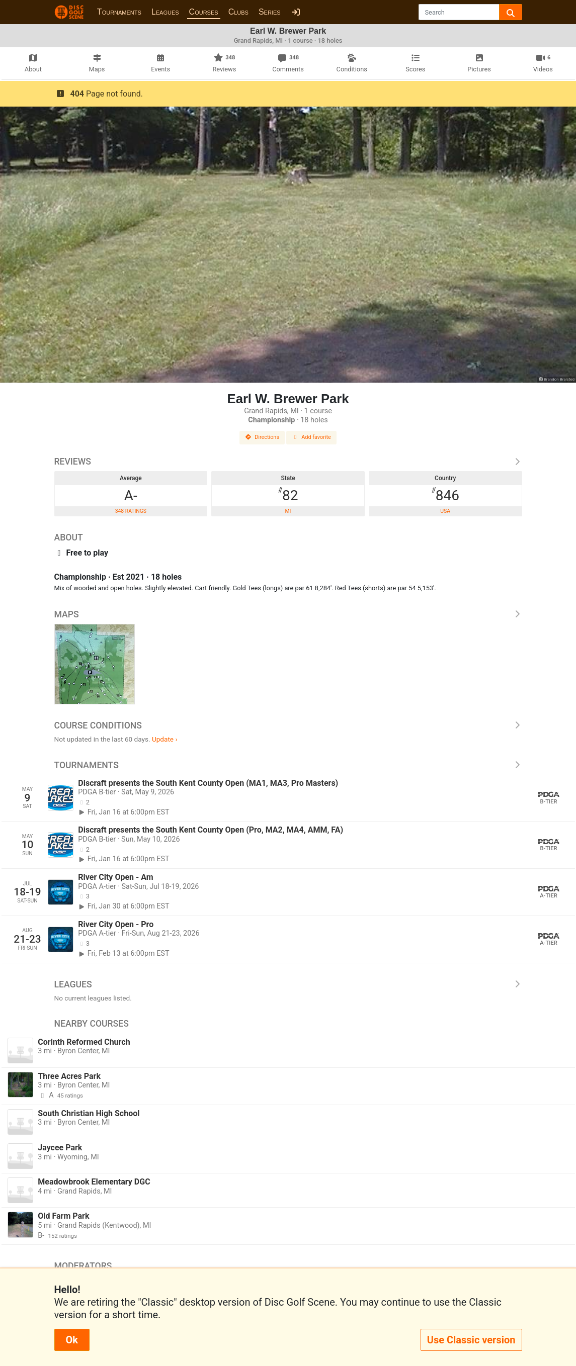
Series (270, 12)
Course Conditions (288, 725)
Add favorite (311, 437)
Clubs (238, 12)
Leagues (165, 12)
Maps (288, 614)
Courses (203, 12)
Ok (72, 1340)
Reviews (288, 462)
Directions (262, 437)
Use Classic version (471, 1340)
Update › (165, 739)
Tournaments (119, 12)
